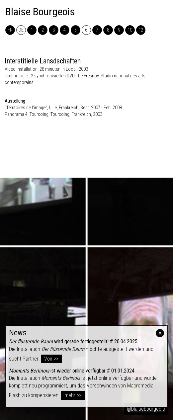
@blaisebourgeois (146, 409)
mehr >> (72, 395)
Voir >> (51, 359)
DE (21, 30)
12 (140, 30)
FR (10, 30)
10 (130, 30)
